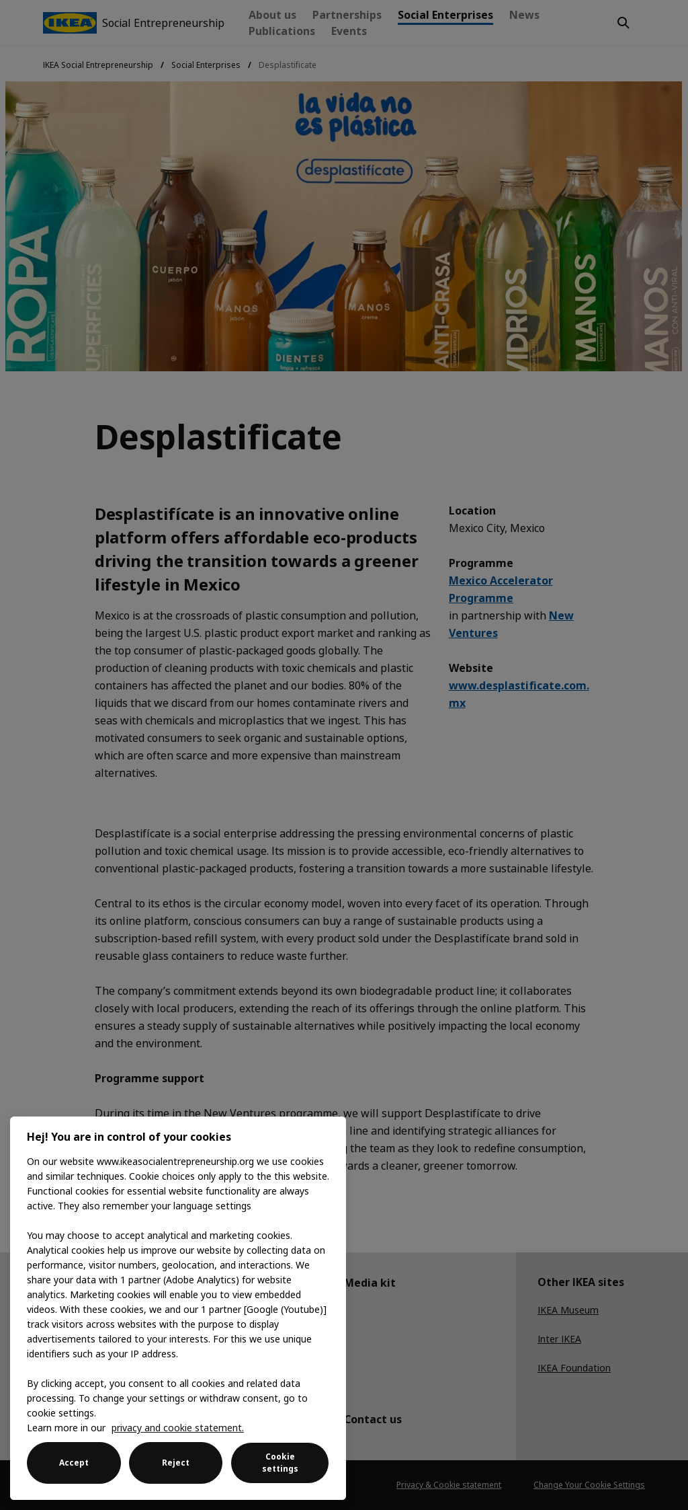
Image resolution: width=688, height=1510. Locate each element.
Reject (175, 1462)
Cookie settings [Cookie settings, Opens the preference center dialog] (280, 1462)
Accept (74, 1462)
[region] (178, 1308)
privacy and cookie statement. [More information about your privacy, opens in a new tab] (178, 1427)
